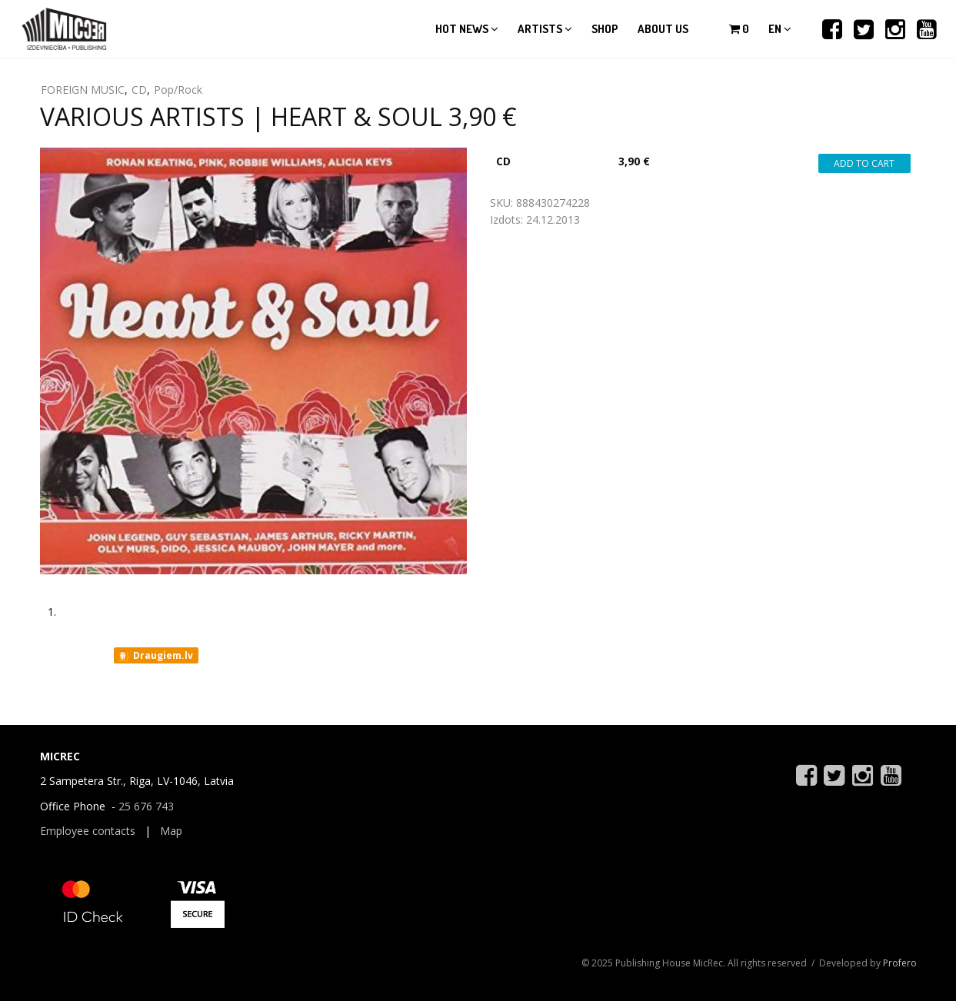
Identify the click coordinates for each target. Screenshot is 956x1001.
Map (171, 830)
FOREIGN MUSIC (83, 89)
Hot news (466, 29)
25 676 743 (146, 806)
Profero (900, 962)
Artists (545, 29)
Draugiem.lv (155, 656)
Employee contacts (87, 830)
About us (663, 29)
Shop (604, 29)
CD (139, 89)
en (779, 29)
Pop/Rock (178, 89)
